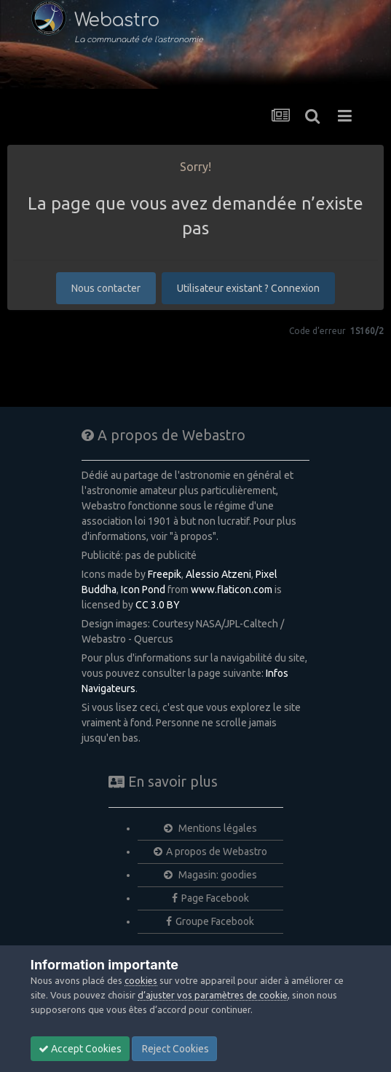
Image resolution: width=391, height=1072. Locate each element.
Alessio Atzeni (218, 574)
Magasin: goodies (210, 875)
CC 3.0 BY (157, 605)
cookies (141, 980)
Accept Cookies (80, 1049)
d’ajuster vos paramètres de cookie (213, 995)
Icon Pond (143, 589)
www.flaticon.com (231, 589)
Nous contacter (106, 288)
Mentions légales (210, 828)
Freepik (164, 574)
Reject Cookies (174, 1049)
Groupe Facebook (210, 921)
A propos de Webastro (210, 851)
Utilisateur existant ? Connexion (248, 288)
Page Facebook (210, 898)
